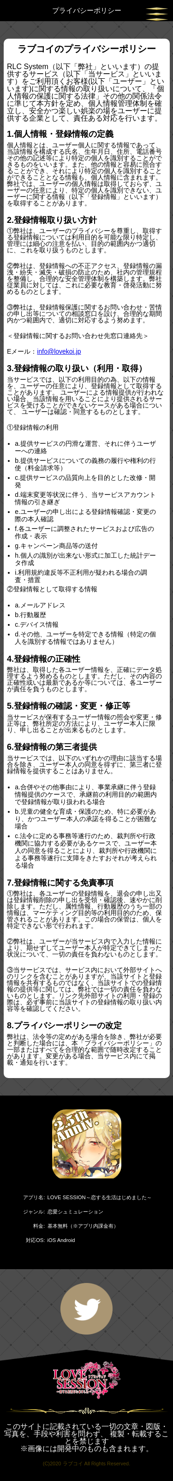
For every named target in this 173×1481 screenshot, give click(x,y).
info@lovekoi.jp (59, 351)
